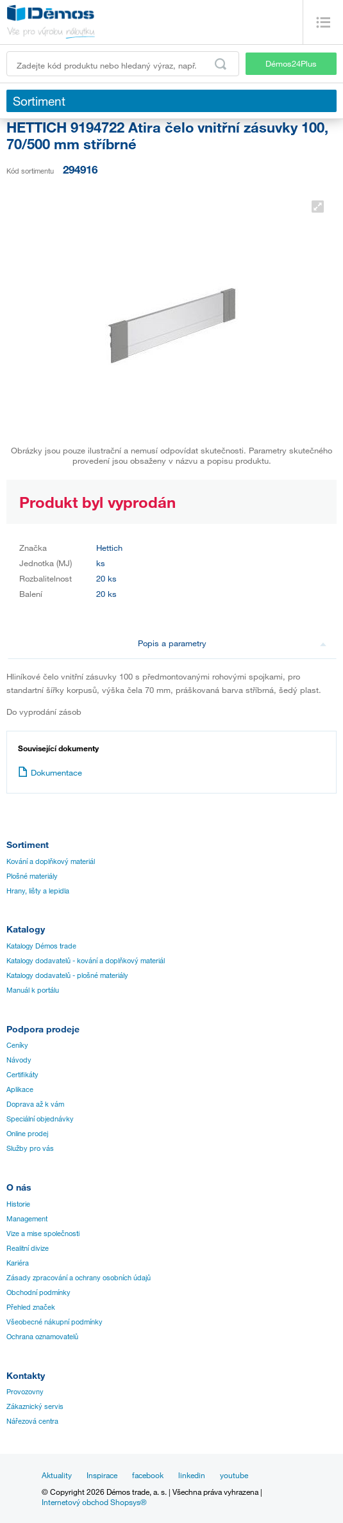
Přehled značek (30, 1307)
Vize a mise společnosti (42, 1233)
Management (26, 1218)
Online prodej (27, 1133)
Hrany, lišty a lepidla (37, 890)
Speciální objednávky (40, 1118)
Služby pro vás (30, 1148)
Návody (18, 1059)
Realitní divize (27, 1248)
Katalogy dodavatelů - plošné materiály (67, 975)
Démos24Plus (291, 63)
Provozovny (25, 1391)
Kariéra (17, 1262)
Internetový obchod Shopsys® (94, 1502)
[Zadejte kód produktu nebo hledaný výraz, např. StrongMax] (122, 64)
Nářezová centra (32, 1421)
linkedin (191, 1475)
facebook (147, 1475)
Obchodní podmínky (38, 1292)
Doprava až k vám (35, 1104)
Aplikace (19, 1089)
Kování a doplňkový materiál (50, 861)
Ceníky (17, 1045)
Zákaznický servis (34, 1406)
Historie (18, 1204)
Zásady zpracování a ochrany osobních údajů (78, 1277)
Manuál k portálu (32, 990)
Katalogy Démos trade (41, 945)
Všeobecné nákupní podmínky (54, 1321)
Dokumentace (50, 772)
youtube (234, 1475)
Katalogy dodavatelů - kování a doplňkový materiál (85, 960)
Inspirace (102, 1475)
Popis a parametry (232, 643)
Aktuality (57, 1475)
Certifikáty (22, 1074)
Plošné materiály (32, 876)
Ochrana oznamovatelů (42, 1336)
